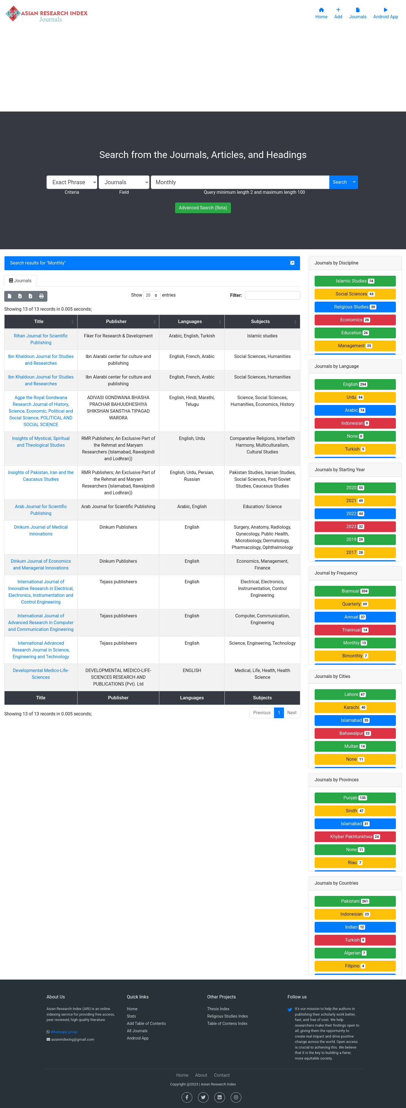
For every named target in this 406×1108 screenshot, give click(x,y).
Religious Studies (355, 307)
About (201, 1075)
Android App (138, 1038)
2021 (355, 500)
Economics (355, 319)
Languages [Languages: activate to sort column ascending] (192, 321)
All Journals (137, 1031)
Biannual (355, 591)
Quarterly (355, 604)
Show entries (153, 295)
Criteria (72, 192)
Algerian (355, 953)
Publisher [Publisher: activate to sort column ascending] (131, 321)
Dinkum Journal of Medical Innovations (49, 520)
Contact (222, 1075)
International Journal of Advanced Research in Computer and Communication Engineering (49, 609)
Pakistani (355, 901)
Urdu (355, 397)
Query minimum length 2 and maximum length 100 (254, 192)
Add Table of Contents (146, 1023)
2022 (355, 513)
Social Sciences (355, 294)
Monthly (56, 263)
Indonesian (355, 423)
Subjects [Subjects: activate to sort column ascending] (255, 321)
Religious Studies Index (227, 1016)
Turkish (355, 449)
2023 (355, 526)
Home (132, 1009)
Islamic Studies (355, 281)
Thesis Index (218, 1009)
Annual (355, 617)
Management (355, 345)
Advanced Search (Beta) (203, 207)
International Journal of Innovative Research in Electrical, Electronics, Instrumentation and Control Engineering (48, 581)
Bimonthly (355, 655)
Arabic (355, 410)
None (355, 436)
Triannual (355, 630)
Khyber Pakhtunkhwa (355, 836)
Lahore (355, 694)
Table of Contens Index (227, 1023)
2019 (355, 539)
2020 (355, 487)
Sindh (355, 810)
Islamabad (355, 720)
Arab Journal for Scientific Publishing (49, 499)
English (355, 384)
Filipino (355, 966)
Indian (355, 927)
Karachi (355, 707)
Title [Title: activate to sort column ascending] (47, 321)
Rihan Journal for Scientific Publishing (49, 336)
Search (340, 182)
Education (355, 332)
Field (124, 192)
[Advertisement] (203, 69)
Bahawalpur (355, 733)
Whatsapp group (63, 1032)
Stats (131, 1016)
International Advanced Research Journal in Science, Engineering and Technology (48, 636)
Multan (355, 746)
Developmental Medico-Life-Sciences (49, 657)
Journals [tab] (20, 280)
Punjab (355, 797)
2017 (355, 552)
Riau (355, 862)
